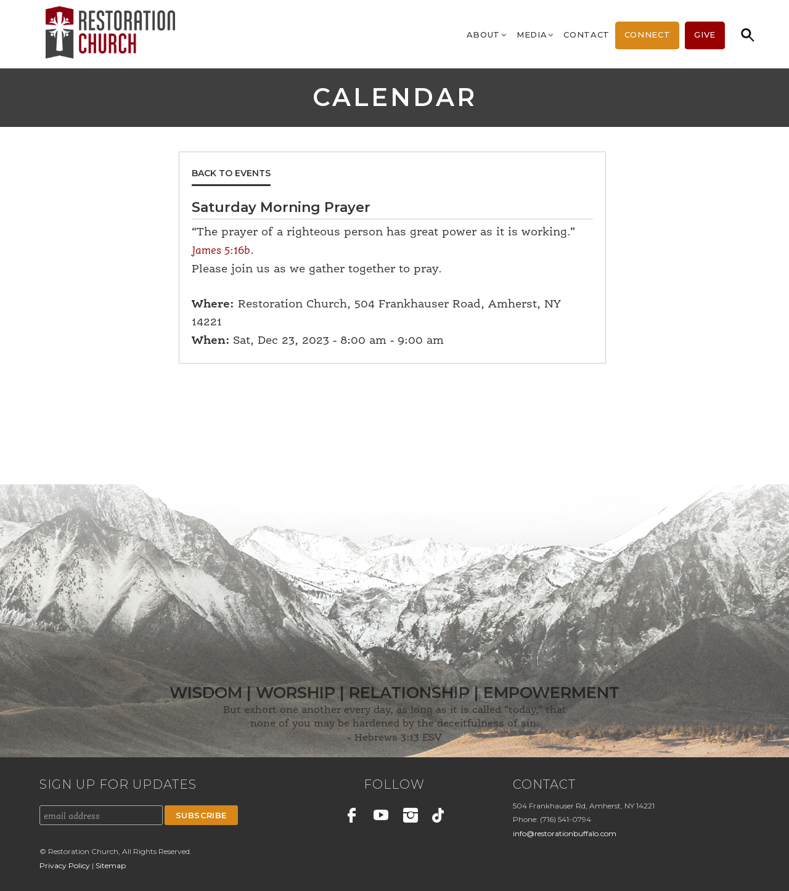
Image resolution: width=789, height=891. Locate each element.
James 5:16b (221, 250)
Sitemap (111, 865)
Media (536, 34)
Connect (647, 34)
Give (705, 34)
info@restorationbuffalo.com (564, 833)
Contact (586, 34)
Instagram (410, 817)
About (487, 34)
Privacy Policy (65, 865)
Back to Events (231, 173)
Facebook (352, 817)
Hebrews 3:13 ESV (398, 738)
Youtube (381, 817)
